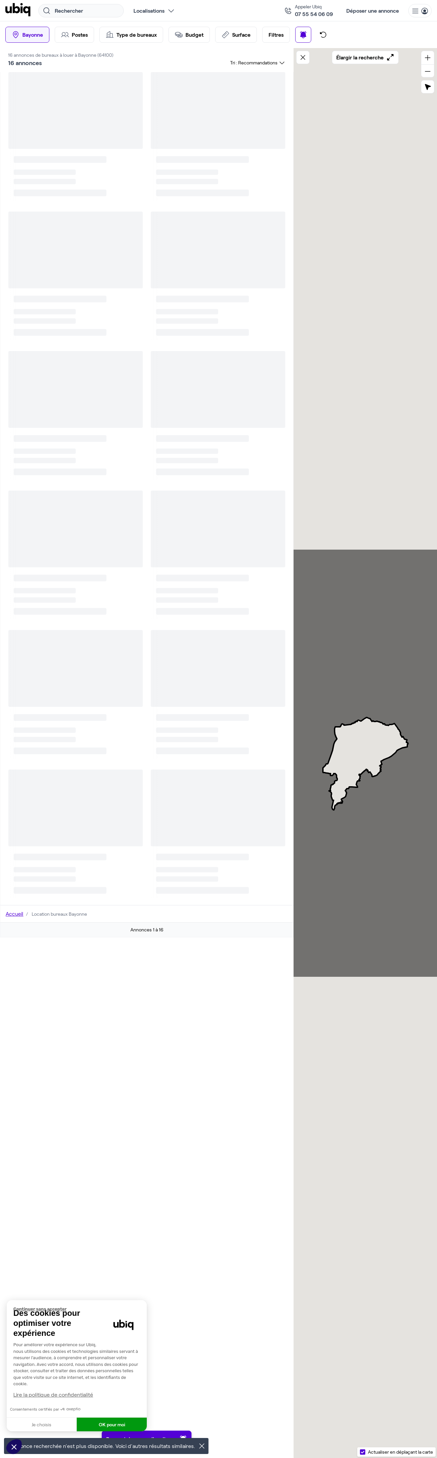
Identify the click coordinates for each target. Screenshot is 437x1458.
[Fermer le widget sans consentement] (80, 1309)
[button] (14, 1447)
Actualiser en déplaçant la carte (400, 1452)
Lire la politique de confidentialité (53, 1394)
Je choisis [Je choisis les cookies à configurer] (41, 1424)
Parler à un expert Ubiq (217, 294)
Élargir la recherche (365, 57)
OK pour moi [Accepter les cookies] (112, 1424)
